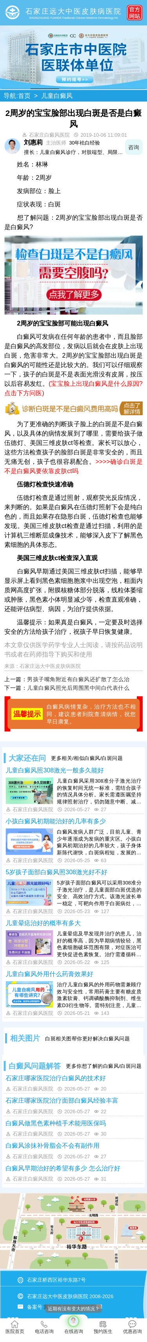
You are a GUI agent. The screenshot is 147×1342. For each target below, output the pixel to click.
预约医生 (103, 1327)
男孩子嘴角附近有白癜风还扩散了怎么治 (78, 679)
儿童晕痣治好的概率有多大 (43, 922)
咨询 (134, 147)
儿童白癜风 (57, 95)
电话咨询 (44, 1327)
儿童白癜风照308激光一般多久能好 (54, 770)
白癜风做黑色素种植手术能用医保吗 (55, 1123)
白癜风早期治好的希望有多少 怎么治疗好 (62, 1168)
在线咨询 (73, 1324)
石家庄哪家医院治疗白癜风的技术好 (55, 1078)
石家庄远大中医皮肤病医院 (50, 666)
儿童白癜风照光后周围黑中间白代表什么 (78, 688)
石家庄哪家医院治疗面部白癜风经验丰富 (61, 1100)
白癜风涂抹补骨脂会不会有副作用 (52, 1145)
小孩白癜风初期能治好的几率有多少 (55, 821)
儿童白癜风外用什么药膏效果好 (49, 973)
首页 (24, 95)
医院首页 (14, 1327)
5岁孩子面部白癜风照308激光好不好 (56, 871)
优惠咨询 (132, 1327)
